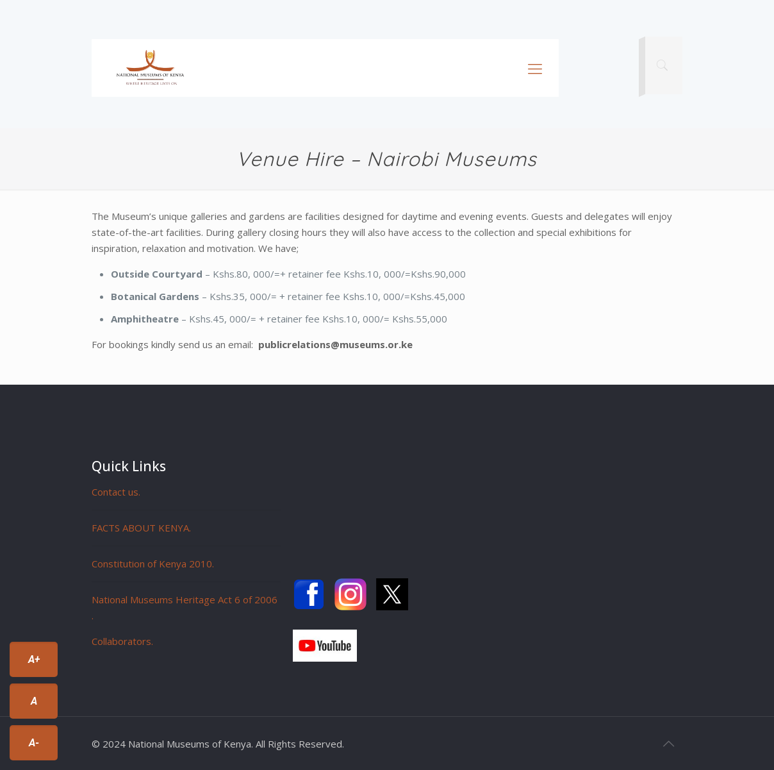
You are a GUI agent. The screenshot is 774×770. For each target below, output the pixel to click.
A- (34, 743)
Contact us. (116, 491)
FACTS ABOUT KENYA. (141, 527)
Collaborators (121, 641)
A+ (34, 659)
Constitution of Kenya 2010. (153, 563)
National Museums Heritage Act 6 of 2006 (184, 599)
